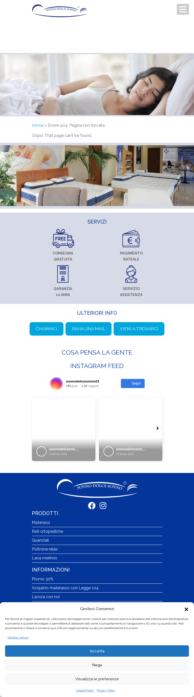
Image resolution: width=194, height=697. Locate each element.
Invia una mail (88, 328)
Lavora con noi (46, 596)
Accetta (97, 651)
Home (38, 125)
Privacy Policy (106, 690)
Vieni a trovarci (139, 328)
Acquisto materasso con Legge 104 (65, 587)
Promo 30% (42, 579)
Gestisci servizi (18, 637)
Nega (97, 665)
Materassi (41, 522)
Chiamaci (46, 328)
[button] (186, 608)
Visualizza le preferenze (97, 679)
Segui (133, 383)
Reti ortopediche (47, 531)
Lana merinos (44, 558)
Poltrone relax (45, 549)
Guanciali (40, 540)
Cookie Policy (85, 690)
